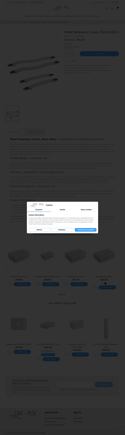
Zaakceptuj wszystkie (86, 230)
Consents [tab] (38, 210)
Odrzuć (39, 230)
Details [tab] (62, 210)
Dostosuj (62, 230)
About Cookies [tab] (86, 210)
